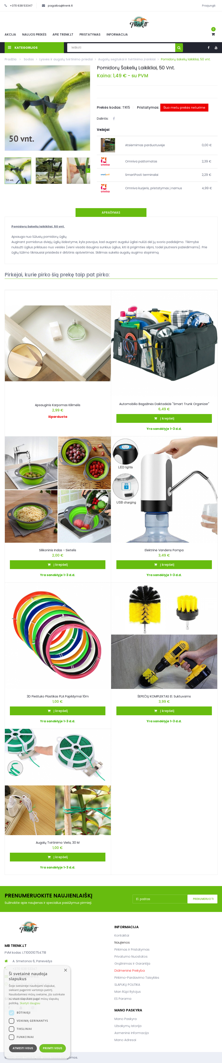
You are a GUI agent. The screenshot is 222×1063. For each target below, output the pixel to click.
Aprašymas (111, 212)
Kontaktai (121, 935)
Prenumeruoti (203, 899)
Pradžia (11, 59)
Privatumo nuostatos (131, 956)
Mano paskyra (125, 1019)
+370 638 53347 (21, 6)
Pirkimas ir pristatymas (132, 949)
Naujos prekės (34, 34)
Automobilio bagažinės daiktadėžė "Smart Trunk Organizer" (164, 404)
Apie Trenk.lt (62, 34)
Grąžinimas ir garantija (132, 963)
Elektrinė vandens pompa (164, 550)
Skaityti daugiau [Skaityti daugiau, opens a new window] (30, 1003)
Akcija (10, 34)
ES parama (122, 998)
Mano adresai (125, 1040)
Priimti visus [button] (52, 1048)
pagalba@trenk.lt (60, 6)
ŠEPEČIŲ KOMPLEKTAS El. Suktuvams (164, 696)
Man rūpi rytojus (127, 991)
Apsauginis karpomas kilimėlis (57, 405)
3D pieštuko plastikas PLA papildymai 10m (58, 696)
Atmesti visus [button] (23, 1048)
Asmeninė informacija (131, 1033)
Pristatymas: (148, 107)
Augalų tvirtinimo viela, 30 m (57, 842)
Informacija (117, 34)
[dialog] (37, 1012)
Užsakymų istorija (127, 1026)
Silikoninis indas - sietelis (57, 550)
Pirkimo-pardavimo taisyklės (136, 977)
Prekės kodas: (109, 107)
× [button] (65, 970)
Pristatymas (89, 34)
